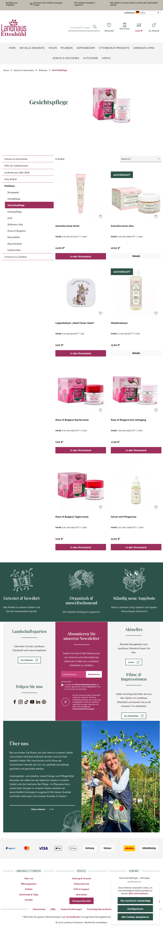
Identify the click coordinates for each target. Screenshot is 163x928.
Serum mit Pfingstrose (123, 517)
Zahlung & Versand (81, 878)
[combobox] (79, 27)
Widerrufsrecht (81, 884)
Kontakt (29, 900)
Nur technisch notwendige (135, 900)
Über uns (28, 878)
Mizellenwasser (119, 323)
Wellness (9, 185)
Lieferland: (129, 13)
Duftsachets (14, 250)
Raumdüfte (13, 237)
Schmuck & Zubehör (15, 256)
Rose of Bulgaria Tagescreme (72, 517)
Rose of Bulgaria (16, 230)
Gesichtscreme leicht (67, 226)
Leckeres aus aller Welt (16, 172)
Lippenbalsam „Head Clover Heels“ (74, 323)
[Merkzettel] (109, 27)
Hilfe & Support (81, 889)
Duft (9, 218)
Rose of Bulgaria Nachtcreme (72, 420)
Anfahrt (28, 889)
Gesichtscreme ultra (122, 226)
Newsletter (81, 894)
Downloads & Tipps (28, 894)
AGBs (53, 909)
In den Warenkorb (80, 256)
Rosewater (13, 192)
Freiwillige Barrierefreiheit (100, 909)
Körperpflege (14, 211)
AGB (89, 686)
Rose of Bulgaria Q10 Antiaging (128, 420)
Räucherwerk (14, 243)
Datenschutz (39, 909)
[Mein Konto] (124, 27)
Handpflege (13, 198)
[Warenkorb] (139, 27)
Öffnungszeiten (28, 884)
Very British (10, 179)
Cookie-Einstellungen (71, 909)
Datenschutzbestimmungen (85, 684)
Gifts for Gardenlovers (16, 165)
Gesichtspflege (16, 205)
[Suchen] (95, 27)
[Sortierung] (140, 159)
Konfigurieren (135, 908)
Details (136, 256)
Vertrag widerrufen (81, 901)
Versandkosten (73, 917)
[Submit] (94, 674)
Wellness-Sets (15, 224)
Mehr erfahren (38, 809)
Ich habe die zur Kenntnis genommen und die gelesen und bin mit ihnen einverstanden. (82, 686)
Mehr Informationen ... (139, 893)
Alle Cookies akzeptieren (135, 916)
